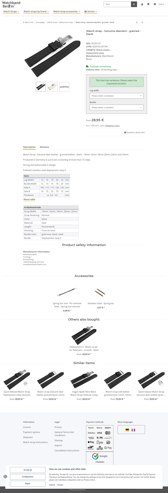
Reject (27, 484)
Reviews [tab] (44, 147)
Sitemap (59, 440)
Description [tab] (29, 147)
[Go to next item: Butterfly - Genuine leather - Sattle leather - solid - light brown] (137, 22)
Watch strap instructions (35, 442)
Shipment (28, 437)
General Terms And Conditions (64, 434)
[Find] (117, 4)
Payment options (31, 432)
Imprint (52, 485)
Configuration (27, 477)
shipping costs (112, 125)
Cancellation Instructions (67, 450)
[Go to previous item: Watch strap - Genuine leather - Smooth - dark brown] (142, 22)
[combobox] (116, 96)
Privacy (60, 485)
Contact (27, 427)
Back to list (29, 22)
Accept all (28, 470)
